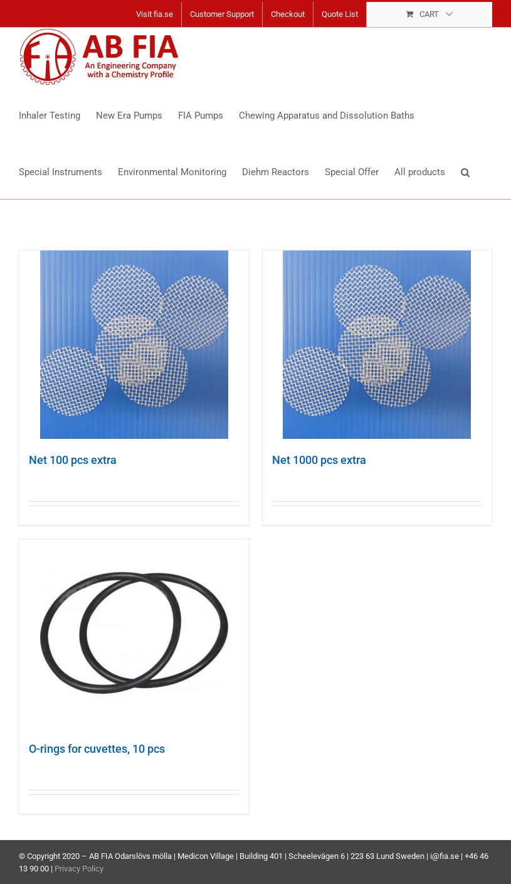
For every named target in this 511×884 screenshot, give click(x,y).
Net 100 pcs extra (73, 459)
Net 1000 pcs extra (319, 459)
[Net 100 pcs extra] (134, 345)
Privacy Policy (79, 868)
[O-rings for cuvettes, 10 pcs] (134, 633)
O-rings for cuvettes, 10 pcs (97, 748)
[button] (465, 171)
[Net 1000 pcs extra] (377, 345)
